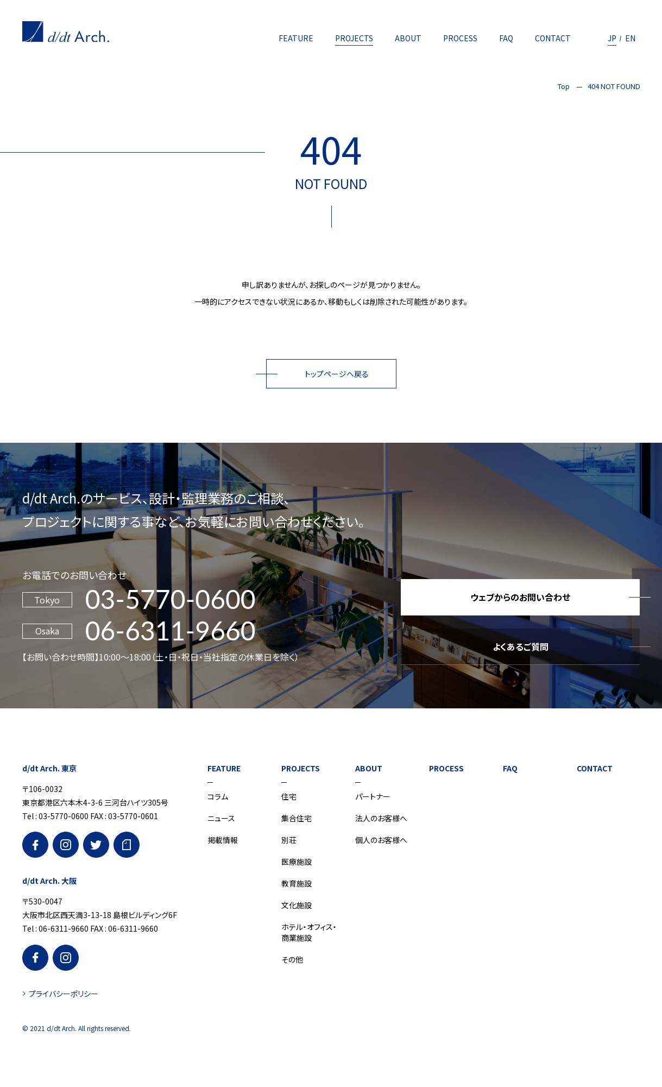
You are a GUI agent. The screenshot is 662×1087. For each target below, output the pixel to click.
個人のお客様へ (381, 839)
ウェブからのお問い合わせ (520, 597)
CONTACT (553, 38)
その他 (292, 959)
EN (630, 38)
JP (612, 38)
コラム (217, 796)
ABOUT (408, 38)
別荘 (289, 839)
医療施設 (296, 861)
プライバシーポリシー (63, 993)
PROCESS (460, 38)
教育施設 (296, 883)
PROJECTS (354, 38)
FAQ (506, 38)
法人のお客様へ (381, 818)
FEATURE (296, 38)
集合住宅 (296, 818)
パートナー (372, 796)
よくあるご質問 (520, 646)
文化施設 (296, 905)
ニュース (221, 818)
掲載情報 (222, 839)
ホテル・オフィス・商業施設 (309, 932)
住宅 (289, 796)
